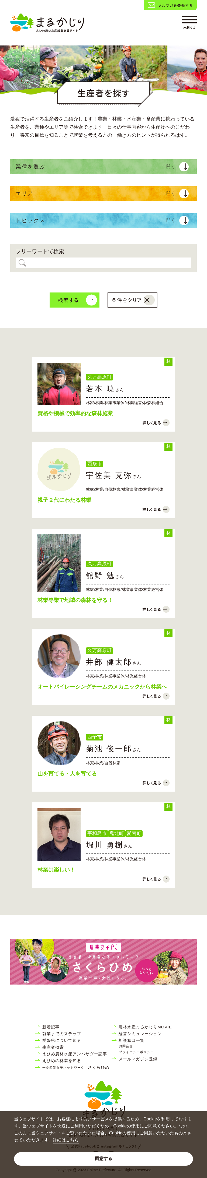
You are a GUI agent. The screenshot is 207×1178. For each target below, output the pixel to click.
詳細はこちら (66, 1140)
